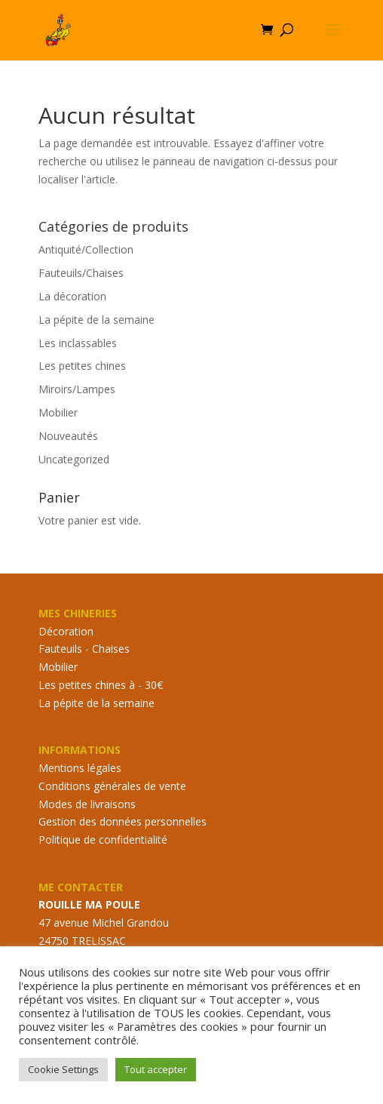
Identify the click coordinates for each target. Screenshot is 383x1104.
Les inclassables (77, 343)
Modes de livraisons (87, 804)
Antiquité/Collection (85, 249)
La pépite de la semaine (96, 319)
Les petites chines (82, 365)
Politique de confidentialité (102, 839)
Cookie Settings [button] (63, 1069)
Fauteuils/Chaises (81, 273)
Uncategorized (73, 459)
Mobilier (58, 412)
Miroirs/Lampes (76, 389)
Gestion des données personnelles (122, 821)
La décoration (72, 296)
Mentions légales (79, 768)
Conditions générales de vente (112, 786)
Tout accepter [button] (155, 1069)
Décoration (65, 631)
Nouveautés (68, 436)
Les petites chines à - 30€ (100, 685)
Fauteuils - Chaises (84, 648)
